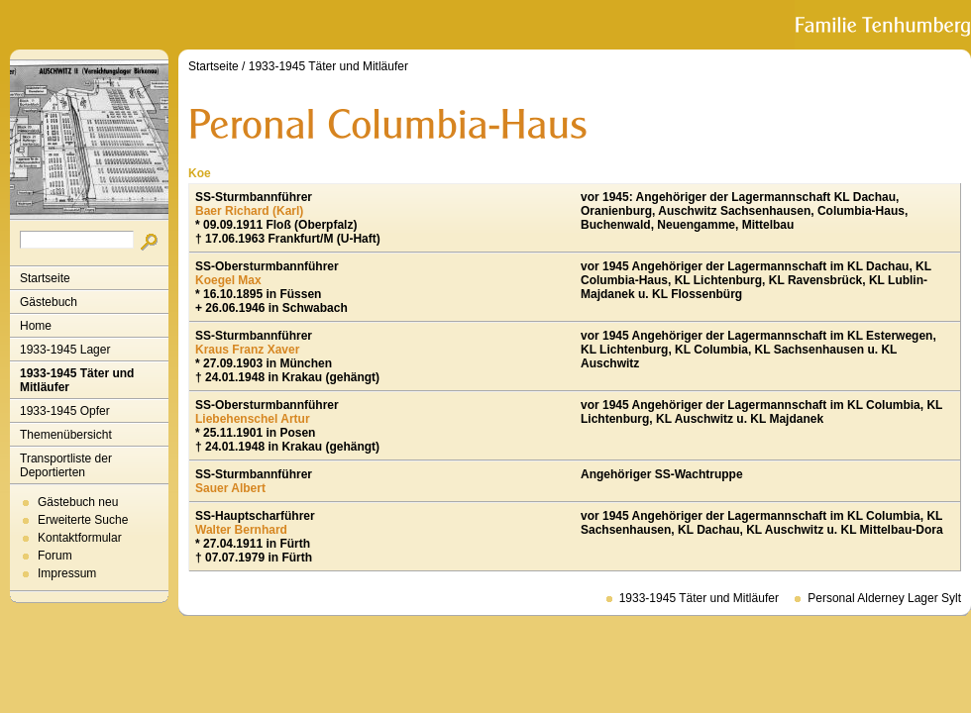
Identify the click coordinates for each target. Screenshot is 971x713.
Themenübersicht (66, 435)
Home (36, 326)
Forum (55, 555)
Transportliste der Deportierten (66, 465)
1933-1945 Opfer (65, 411)
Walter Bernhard (241, 530)
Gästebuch (48, 302)
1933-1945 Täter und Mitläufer (77, 380)
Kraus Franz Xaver (247, 349)
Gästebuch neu (78, 502)
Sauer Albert (230, 488)
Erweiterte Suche (83, 520)
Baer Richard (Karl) (249, 211)
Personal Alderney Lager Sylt (884, 598)
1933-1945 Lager (65, 349)
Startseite (45, 278)
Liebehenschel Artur (252, 419)
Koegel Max (228, 280)
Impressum (67, 573)
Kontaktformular (80, 538)
